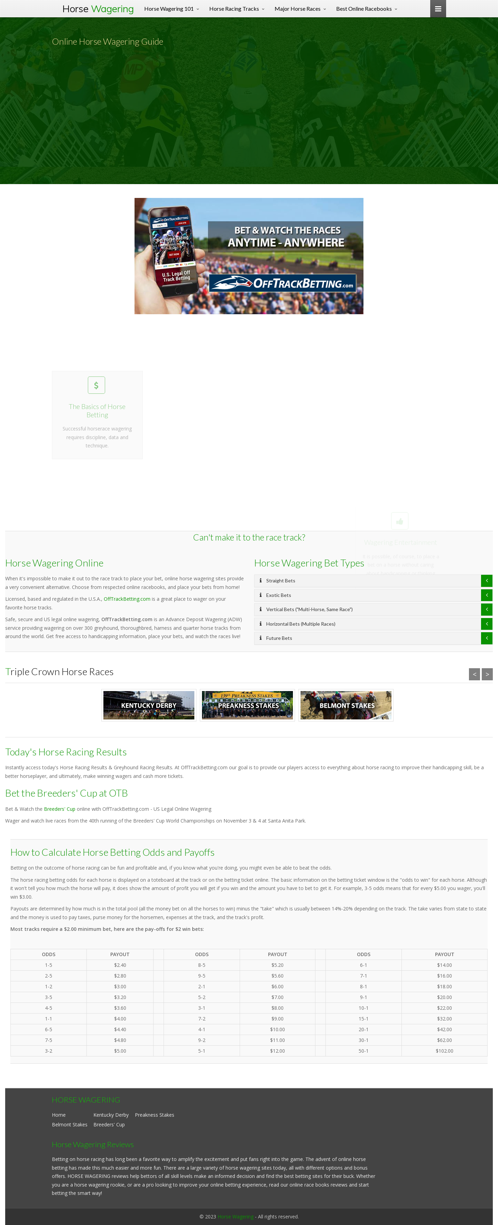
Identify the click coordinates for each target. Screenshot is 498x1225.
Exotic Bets (275, 595)
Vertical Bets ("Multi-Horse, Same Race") (306, 609)
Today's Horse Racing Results (66, 751)
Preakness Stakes (154, 1114)
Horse (98, 8)
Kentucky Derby (111, 1114)
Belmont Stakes (69, 1124)
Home (59, 1114)
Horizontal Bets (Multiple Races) (297, 624)
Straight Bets (277, 580)
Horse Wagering (235, 1216)
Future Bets (276, 638)
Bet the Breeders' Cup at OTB (66, 793)
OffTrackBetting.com (127, 599)
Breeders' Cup (59, 809)
